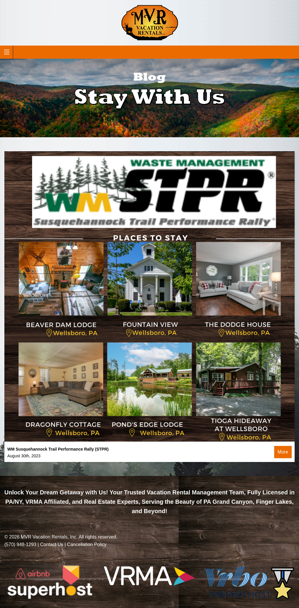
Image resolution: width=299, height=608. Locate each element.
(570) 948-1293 (20, 544)
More (283, 451)
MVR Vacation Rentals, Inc (48, 536)
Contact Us (51, 544)
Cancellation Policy (87, 544)
